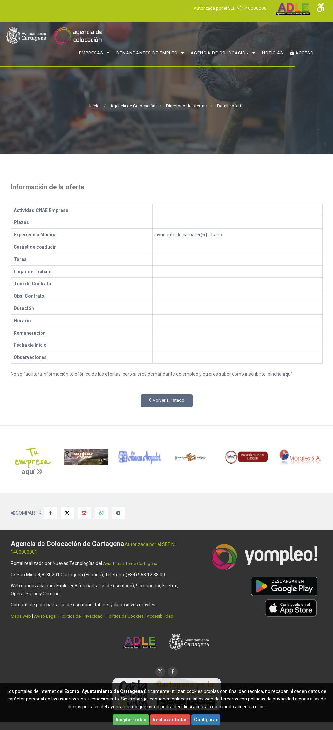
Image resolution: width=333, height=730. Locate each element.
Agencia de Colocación (225, 51)
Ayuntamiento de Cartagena (133, 563)
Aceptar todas (130, 719)
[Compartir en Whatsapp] (101, 512)
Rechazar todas (170, 719)
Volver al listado (166, 400)
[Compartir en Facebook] (50, 512)
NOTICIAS (278, 51)
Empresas (96, 51)
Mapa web (22, 616)
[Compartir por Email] (84, 512)
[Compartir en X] (67, 512)
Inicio (91, 105)
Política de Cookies (129, 616)
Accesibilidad (166, 616)
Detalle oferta (233, 105)
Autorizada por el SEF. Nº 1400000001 (229, 8)
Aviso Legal (47, 616)
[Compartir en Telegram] (118, 512)
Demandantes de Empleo (152, 51)
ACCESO (307, 51)
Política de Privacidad (84, 616)
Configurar (206, 719)
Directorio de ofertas (186, 105)
